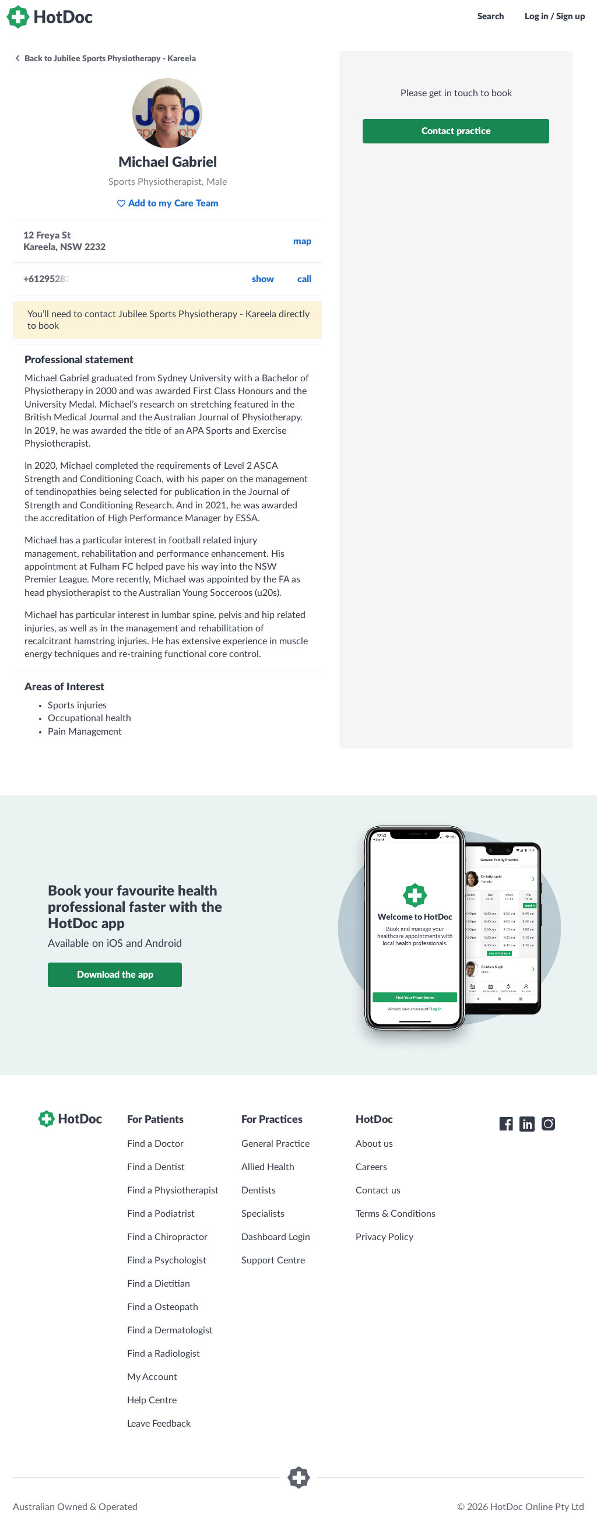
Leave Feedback (159, 1423)
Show (263, 279)
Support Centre (273, 1260)
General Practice (275, 1144)
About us (374, 1144)
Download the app (115, 974)
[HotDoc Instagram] (548, 1124)
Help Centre (152, 1400)
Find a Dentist (156, 1167)
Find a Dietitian (158, 1283)
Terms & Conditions (396, 1214)
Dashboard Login (275, 1237)
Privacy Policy (384, 1237)
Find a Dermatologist (170, 1330)
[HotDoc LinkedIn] (527, 1124)
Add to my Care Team (168, 203)
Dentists (258, 1190)
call (304, 279)
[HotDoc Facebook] (506, 1124)
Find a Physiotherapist (173, 1190)
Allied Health (267, 1167)
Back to (105, 59)
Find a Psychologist (166, 1260)
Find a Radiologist (163, 1353)
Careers (371, 1167)
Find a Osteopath (162, 1307)
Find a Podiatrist (161, 1214)
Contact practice (456, 131)
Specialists (263, 1214)
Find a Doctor (155, 1144)
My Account (152, 1377)
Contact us (378, 1190)
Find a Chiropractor (167, 1237)
